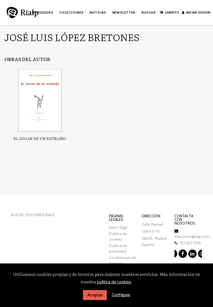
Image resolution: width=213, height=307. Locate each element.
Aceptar (95, 295)
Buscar (148, 12)
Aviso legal (118, 227)
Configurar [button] (121, 294)
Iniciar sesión (196, 12)
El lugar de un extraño (40, 138)
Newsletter (123, 12)
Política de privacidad (118, 248)
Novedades (42, 12)
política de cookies (114, 282)
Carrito (169, 12)
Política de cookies (118, 236)
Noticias (98, 12)
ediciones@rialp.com (192, 236)
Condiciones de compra (122, 260)
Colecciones (71, 12)
